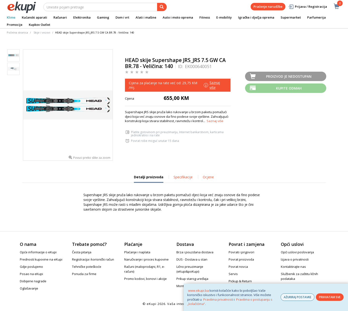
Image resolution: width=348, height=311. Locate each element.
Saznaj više (215, 121)
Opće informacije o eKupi (38, 252)
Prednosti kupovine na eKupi (41, 259)
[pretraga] (162, 7)
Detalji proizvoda (148, 179)
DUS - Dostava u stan (191, 259)
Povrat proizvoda (241, 259)
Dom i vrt (122, 17)
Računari (60, 17)
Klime (11, 17)
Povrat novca (238, 266)
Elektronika (82, 17)
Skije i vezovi (42, 32)
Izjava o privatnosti (295, 259)
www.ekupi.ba (198, 290)
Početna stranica (17, 32)
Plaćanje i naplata (137, 252)
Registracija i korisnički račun (93, 259)
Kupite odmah (289, 88)
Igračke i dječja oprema (256, 17)
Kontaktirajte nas (293, 266)
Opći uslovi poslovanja (297, 252)
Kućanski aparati (34, 17)
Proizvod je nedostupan (289, 76)
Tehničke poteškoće (86, 266)
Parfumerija (316, 17)
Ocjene (208, 177)
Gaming (103, 17)
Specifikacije (183, 177)
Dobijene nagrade (33, 281)
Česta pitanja (81, 252)
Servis (233, 274)
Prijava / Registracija (307, 6)
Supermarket (291, 17)
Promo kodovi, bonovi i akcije (145, 278)
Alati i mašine (146, 17)
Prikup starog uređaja (192, 278)
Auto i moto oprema (178, 17)
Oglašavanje (29, 288)
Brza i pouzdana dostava (194, 252)
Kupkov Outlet (39, 24)
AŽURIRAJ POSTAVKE (297, 297)
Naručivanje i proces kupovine (146, 259)
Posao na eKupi (31, 274)
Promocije (14, 24)
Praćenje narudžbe (268, 6)
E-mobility (224, 17)
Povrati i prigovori (241, 252)
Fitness (204, 17)
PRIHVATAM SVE (330, 297)
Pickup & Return (240, 281)
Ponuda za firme (84, 274)
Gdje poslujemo (31, 266)
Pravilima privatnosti (218, 299)
